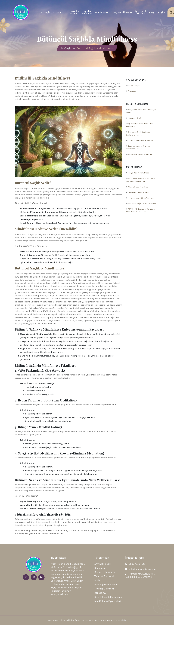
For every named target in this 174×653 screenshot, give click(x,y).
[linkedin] (41, 577)
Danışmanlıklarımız (121, 12)
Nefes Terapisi (134, 85)
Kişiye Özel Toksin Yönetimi (140, 154)
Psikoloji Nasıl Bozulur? (107, 584)
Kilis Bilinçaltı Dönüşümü (108, 597)
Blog (151, 12)
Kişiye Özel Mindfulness (138, 173)
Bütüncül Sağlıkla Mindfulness (142, 203)
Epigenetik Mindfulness (138, 192)
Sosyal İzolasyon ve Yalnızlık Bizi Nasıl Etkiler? (104, 576)
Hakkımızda (59, 12)
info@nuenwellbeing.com (143, 569)
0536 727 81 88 (137, 564)
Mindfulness (101, 12)
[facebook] (26, 577)
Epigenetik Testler (141, 12)
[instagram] (34, 577)
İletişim (161, 12)
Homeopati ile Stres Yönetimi (141, 198)
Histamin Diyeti (134, 118)
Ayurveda (132, 91)
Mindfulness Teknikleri (138, 187)
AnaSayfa (45, 12)
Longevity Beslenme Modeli (140, 140)
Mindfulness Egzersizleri (107, 601)
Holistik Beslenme (87, 12)
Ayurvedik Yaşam (73, 12)
